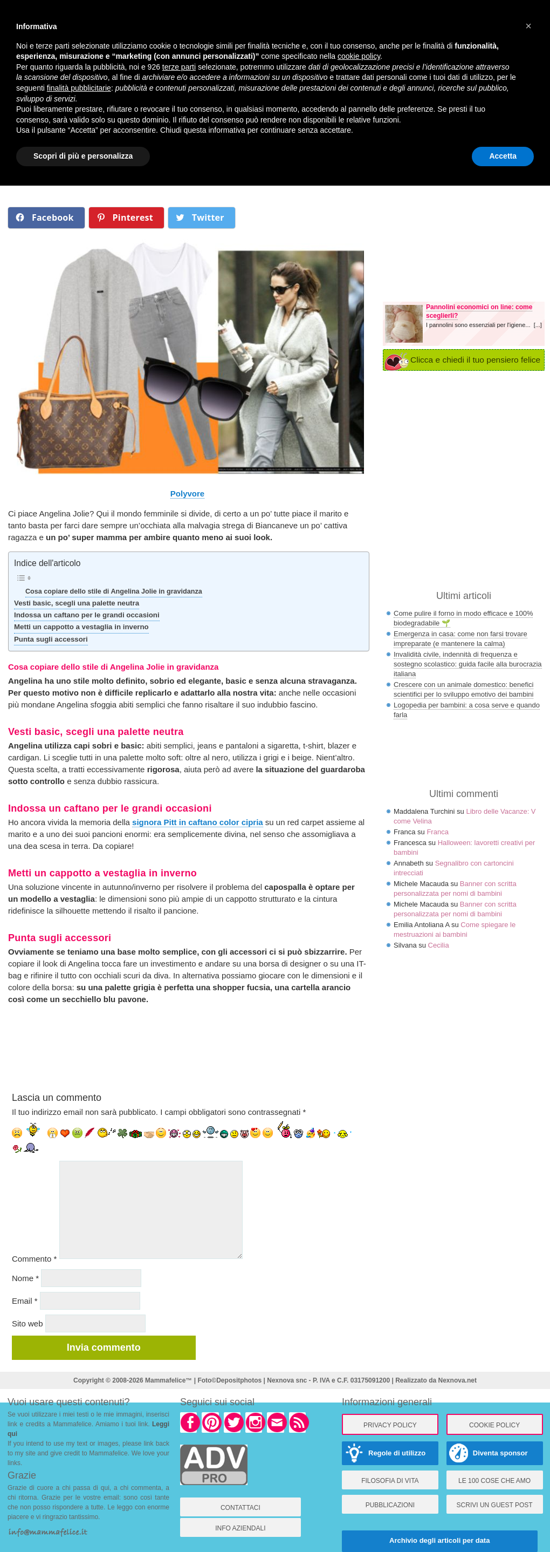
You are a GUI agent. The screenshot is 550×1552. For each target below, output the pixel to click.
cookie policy (359, 56)
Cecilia (438, 945)
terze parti (179, 67)
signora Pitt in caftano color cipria (197, 822)
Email (25, 1300)
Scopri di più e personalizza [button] (83, 156)
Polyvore (187, 493)
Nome (25, 1278)
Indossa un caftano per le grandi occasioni (87, 615)
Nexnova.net (457, 1380)
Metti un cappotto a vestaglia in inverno (81, 627)
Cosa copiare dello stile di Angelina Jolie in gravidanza (113, 591)
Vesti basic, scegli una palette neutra (76, 603)
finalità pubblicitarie (79, 88)
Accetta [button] (503, 156)
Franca (437, 832)
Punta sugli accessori (51, 639)
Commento (34, 1258)
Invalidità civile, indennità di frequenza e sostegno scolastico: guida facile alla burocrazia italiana (468, 664)
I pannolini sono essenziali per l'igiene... (480, 325)
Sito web (27, 1323)
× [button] (528, 26)
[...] (538, 325)
